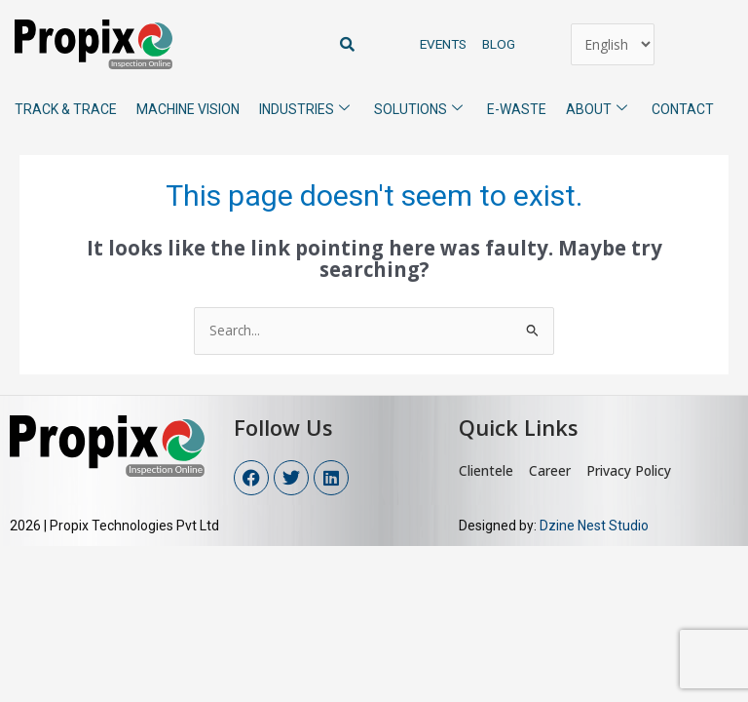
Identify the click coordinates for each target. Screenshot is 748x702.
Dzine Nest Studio (596, 525)
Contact (683, 109)
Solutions (425, 108)
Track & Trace (66, 109)
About (604, 108)
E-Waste (516, 109)
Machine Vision (188, 109)
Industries (311, 108)
